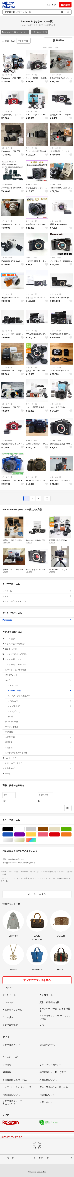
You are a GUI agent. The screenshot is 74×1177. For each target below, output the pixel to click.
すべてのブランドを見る (37, 980)
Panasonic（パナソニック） (15, 32)
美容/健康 (38, 732)
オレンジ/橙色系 (71, 834)
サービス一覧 (8, 1158)
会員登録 (65, 4)
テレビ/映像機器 (38, 722)
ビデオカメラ (39, 701)
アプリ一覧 (44, 1158)
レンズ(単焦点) (39, 706)
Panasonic (37, 620)
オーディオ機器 (38, 727)
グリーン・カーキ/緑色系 (71, 829)
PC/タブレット (38, 675)
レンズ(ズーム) (39, 711)
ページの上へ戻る (37, 894)
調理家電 (38, 742)
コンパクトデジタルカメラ (39, 696)
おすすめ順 (24, 41)
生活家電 (38, 748)
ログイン (51, 4)
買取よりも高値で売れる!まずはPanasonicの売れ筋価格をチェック (37, 861)
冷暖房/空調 (38, 737)
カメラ (38, 680)
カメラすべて (39, 685)
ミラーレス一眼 (39, 32)
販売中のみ (8, 41)
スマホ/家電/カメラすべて (38, 664)
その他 (39, 716)
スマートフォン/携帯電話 (38, 670)
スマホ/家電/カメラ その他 (38, 753)
